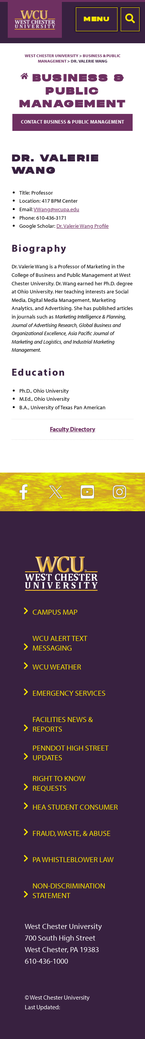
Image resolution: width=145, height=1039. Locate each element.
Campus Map (55, 612)
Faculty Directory (72, 429)
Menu (96, 19)
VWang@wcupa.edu (56, 209)
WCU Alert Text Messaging (59, 643)
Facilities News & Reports (62, 724)
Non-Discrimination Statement (68, 890)
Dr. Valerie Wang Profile (82, 225)
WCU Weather (56, 666)
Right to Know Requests (58, 783)
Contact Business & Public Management (72, 122)
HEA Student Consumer (75, 807)
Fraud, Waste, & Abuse (71, 833)
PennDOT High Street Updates (70, 752)
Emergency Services (69, 693)
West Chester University (51, 55)
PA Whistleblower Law (73, 859)
